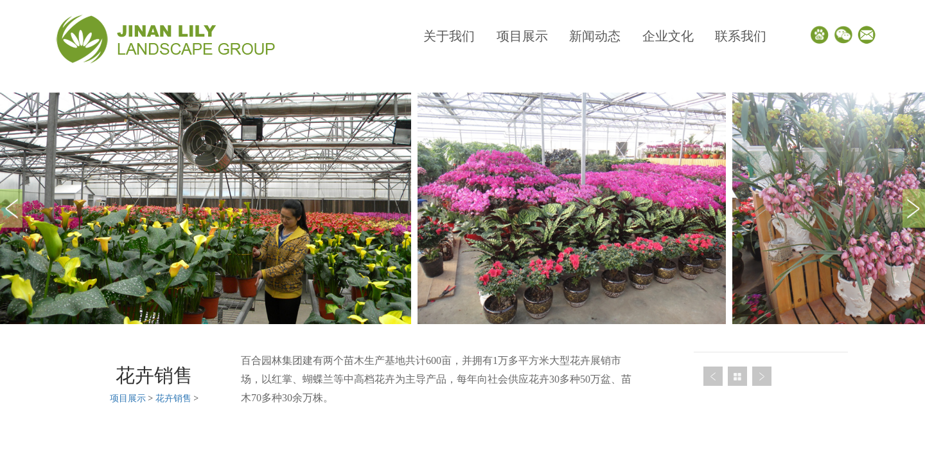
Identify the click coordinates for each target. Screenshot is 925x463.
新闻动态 (595, 36)
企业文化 (668, 36)
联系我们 (740, 36)
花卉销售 (173, 398)
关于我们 (449, 36)
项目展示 (522, 36)
